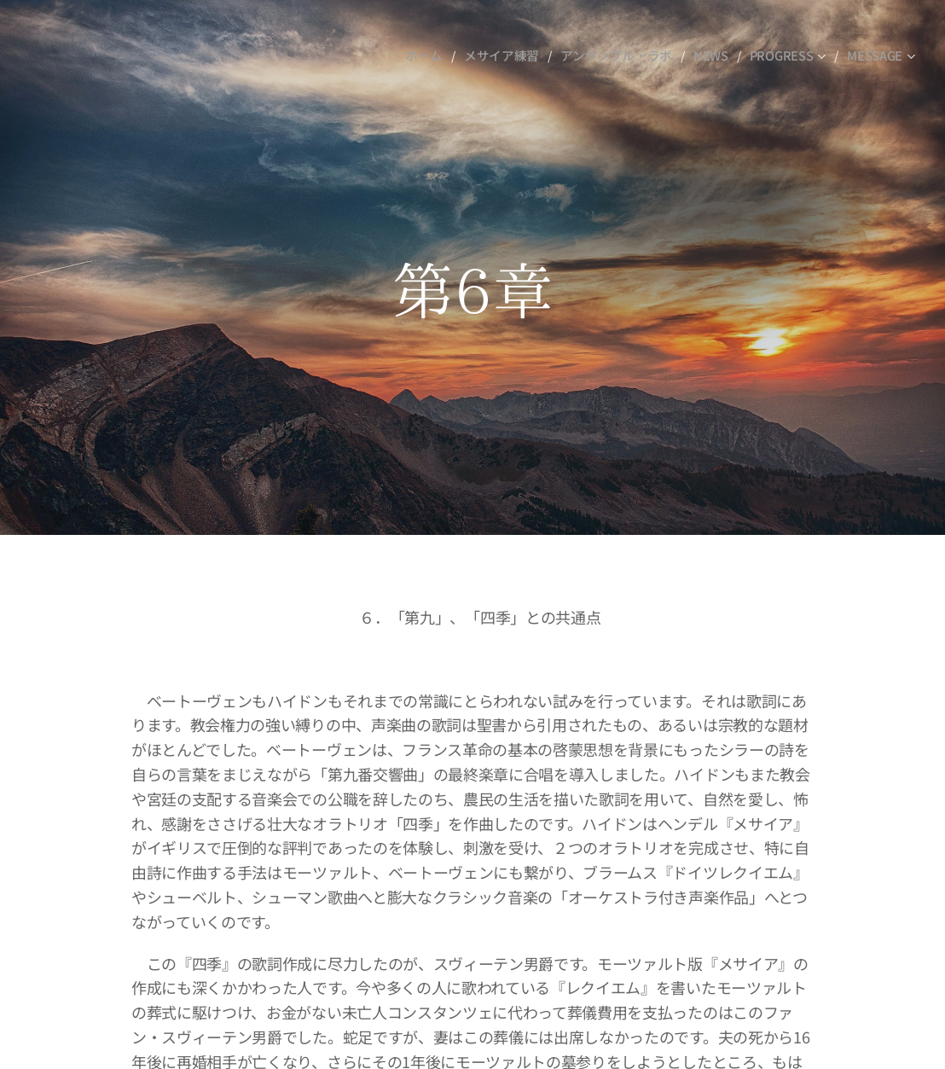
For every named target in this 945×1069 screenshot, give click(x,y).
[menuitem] (438, 55)
